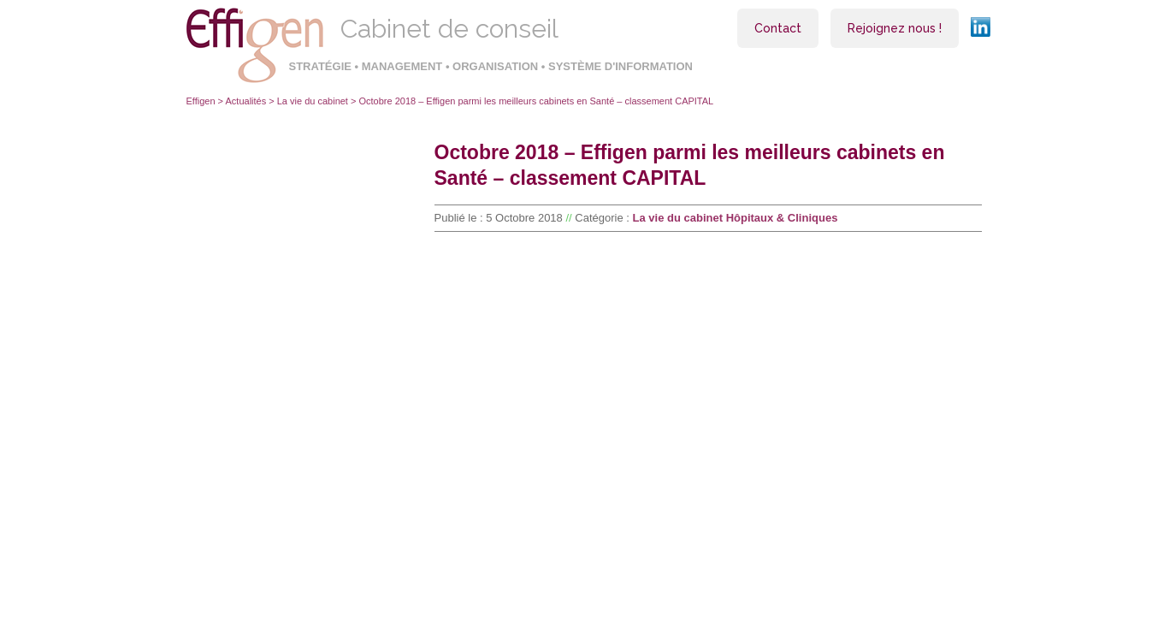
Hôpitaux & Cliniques (782, 217)
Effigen (201, 101)
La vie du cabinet (312, 101)
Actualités (246, 101)
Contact (777, 28)
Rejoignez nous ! (895, 28)
